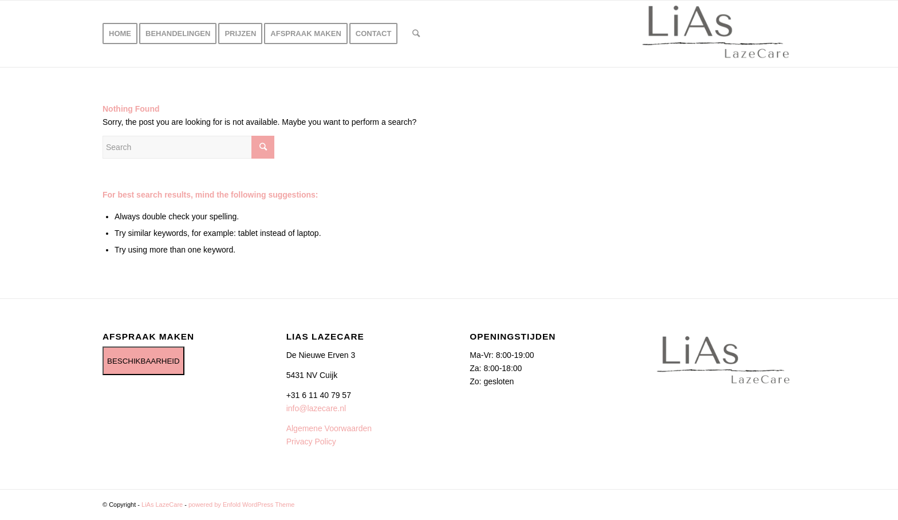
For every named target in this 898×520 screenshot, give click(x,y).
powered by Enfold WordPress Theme (241, 504)
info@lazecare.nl (316, 408)
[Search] (416, 34)
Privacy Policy (311, 441)
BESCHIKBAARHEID (143, 361)
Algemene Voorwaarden (329, 428)
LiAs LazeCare (162, 504)
